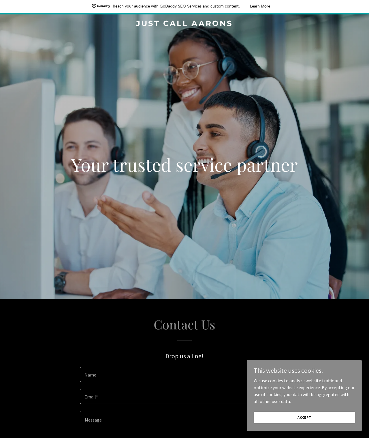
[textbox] (184, 374)
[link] (185, 24)
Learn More (260, 6)
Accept (304, 417)
